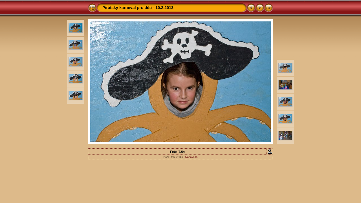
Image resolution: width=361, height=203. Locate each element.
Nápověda (191, 156)
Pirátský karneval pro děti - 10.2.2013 (137, 7)
